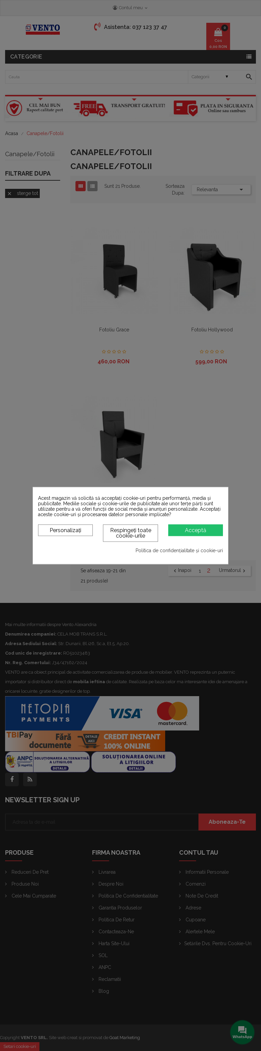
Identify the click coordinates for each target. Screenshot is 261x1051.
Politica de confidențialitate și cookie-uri (179, 551)
